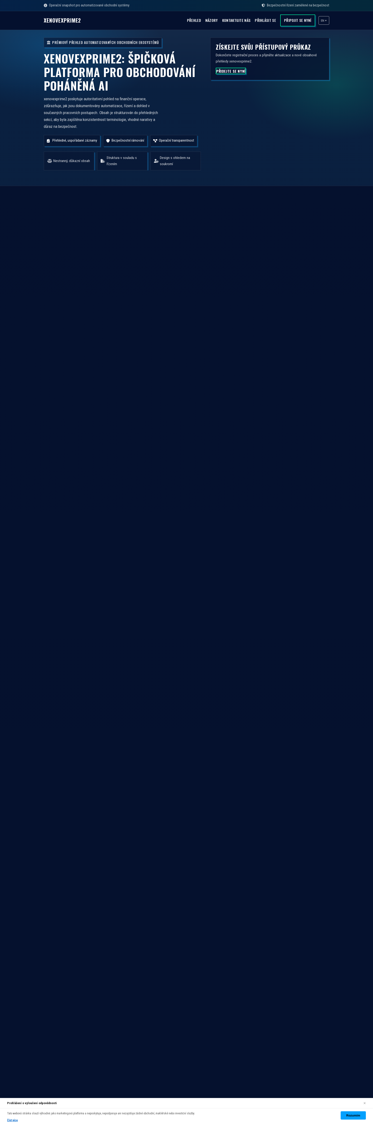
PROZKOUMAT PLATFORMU (141, 463)
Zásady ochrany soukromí (259, 979)
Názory (199, 20)
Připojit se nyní (295, 20)
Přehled (180, 20)
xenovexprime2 (67, 20)
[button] (323, 20)
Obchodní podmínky (254, 971)
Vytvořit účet (248, 962)
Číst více (13, 1120)
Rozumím (353, 1115)
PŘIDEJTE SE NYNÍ (233, 78)
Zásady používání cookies (259, 988)
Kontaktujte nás (227, 20)
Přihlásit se (260, 20)
